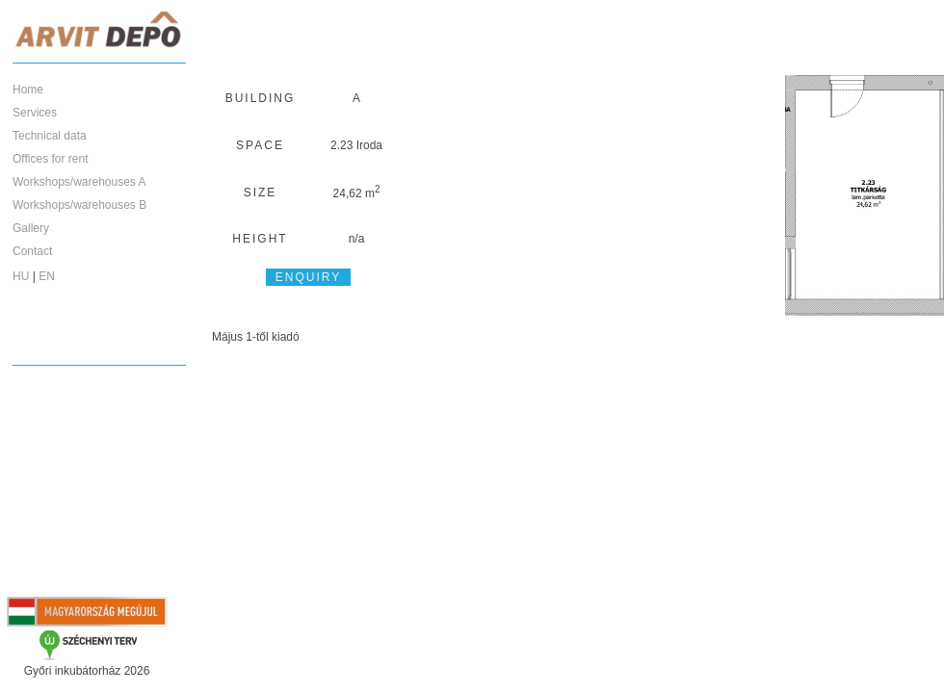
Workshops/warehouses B (79, 205)
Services (35, 112)
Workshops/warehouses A (79, 182)
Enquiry (308, 277)
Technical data (50, 135)
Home (28, 89)
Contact (32, 251)
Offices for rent (50, 159)
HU (21, 276)
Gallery (31, 228)
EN (47, 276)
